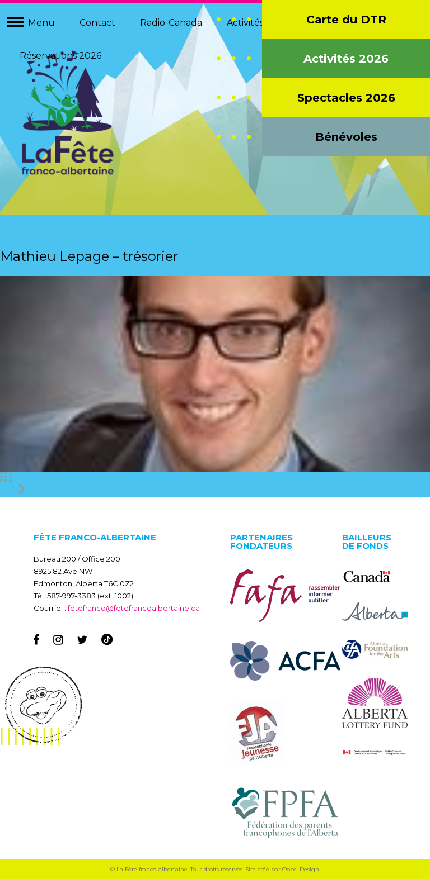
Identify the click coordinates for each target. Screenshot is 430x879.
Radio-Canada (171, 22)
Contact (97, 22)
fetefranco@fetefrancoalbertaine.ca (134, 608)
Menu (41, 22)
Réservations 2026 (60, 55)
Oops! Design (300, 869)
